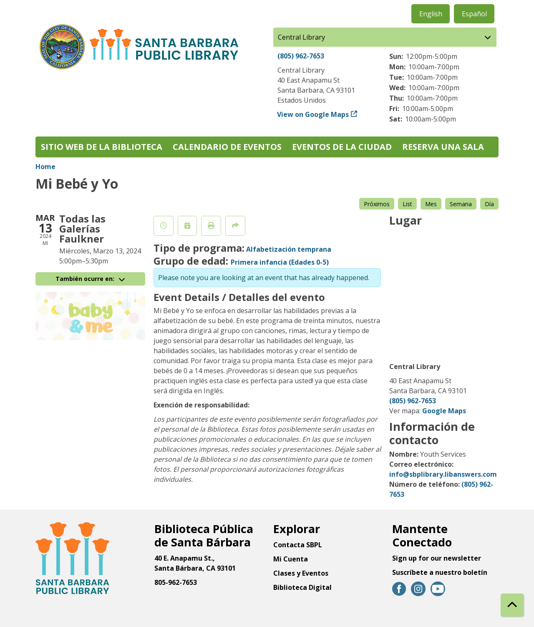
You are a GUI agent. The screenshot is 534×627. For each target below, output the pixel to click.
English (430, 13)
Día (489, 204)
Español (474, 13)
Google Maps (444, 410)
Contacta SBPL (297, 544)
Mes (431, 204)
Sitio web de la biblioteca (101, 146)
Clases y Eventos (300, 573)
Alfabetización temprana (288, 249)
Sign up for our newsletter (436, 558)
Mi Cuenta (290, 559)
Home (45, 166)
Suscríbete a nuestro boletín (439, 572)
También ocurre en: (90, 279)
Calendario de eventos (227, 146)
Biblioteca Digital (302, 587)
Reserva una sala (443, 146)
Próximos (377, 204)
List (407, 204)
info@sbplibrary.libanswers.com (443, 474)
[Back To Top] (512, 605)
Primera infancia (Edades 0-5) (280, 262)
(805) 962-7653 (300, 56)
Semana (461, 204)
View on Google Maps (313, 114)
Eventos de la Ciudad (342, 146)
